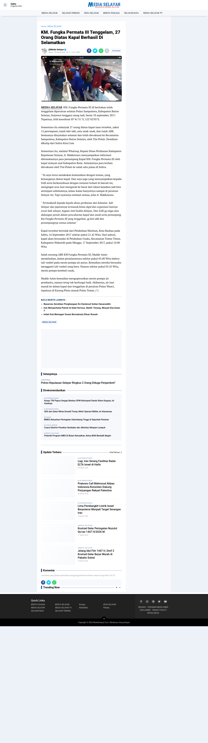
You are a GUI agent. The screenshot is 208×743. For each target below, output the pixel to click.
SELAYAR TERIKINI (63, 611)
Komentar (116, 51)
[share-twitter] (95, 50)
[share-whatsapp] (101, 50)
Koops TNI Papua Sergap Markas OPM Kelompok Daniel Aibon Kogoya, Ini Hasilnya (79, 402)
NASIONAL (83, 608)
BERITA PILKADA (111, 12)
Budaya (82, 604)
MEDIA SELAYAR (50, 12)
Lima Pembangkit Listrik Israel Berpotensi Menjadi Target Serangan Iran (99, 509)
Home (43, 26)
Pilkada (106, 608)
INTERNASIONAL (86, 458)
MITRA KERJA (153, 613)
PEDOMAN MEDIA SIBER (158, 607)
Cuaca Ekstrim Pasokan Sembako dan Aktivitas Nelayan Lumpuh (74, 427)
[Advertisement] (81, 348)
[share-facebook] (89, 50)
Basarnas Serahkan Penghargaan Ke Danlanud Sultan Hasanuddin (77, 304)
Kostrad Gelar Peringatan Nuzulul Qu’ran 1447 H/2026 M (97, 530)
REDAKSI (142, 607)
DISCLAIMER (145, 610)
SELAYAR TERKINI (71, 12)
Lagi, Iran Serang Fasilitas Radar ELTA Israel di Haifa (97, 462)
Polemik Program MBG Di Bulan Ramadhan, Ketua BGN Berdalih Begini (77, 435)
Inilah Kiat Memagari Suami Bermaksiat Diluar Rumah (71, 314)
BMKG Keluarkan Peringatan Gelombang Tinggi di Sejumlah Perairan (76, 419)
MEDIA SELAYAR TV (153, 12)
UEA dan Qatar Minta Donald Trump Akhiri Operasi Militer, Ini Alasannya (78, 411)
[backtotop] (104, 619)
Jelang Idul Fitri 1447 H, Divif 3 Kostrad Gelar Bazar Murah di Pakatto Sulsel (96, 554)
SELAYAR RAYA (131, 12)
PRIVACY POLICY (159, 610)
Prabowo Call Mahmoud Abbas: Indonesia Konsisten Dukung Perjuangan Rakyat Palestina (96, 487)
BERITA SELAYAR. (62, 604)
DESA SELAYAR (91, 12)
